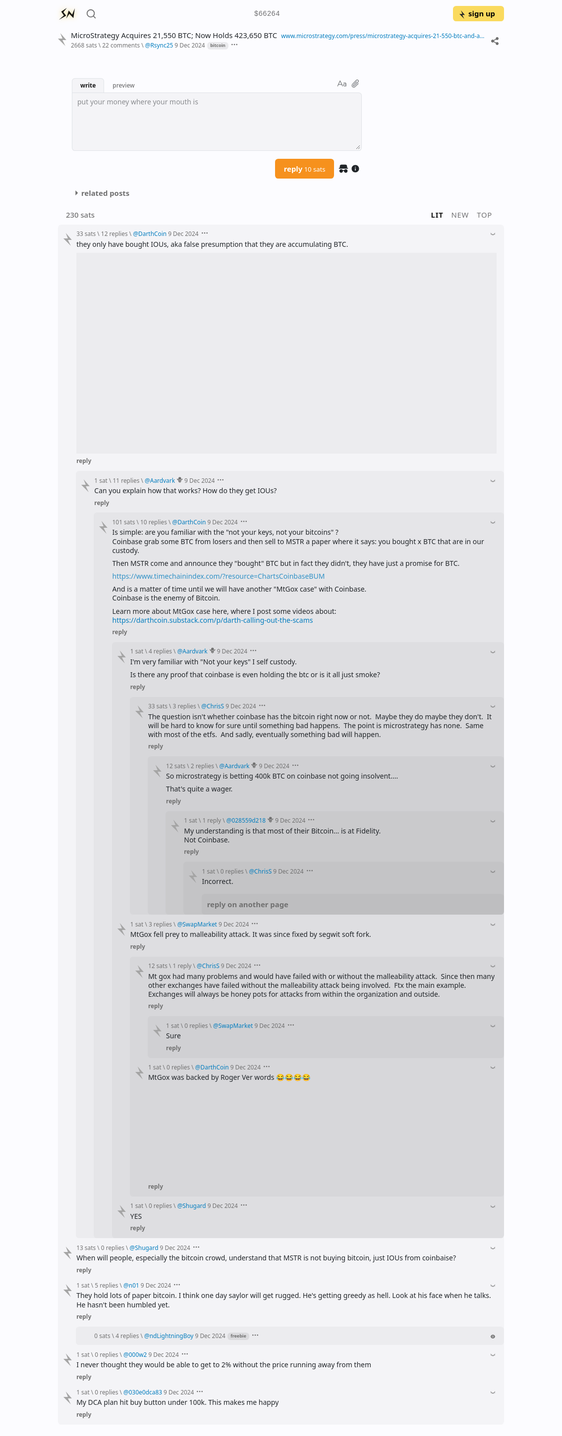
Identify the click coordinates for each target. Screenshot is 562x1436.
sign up (476, 13)
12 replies (114, 233)
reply (305, 169)
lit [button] (437, 215)
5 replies (106, 1285)
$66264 (267, 14)
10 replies (153, 522)
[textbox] (216, 121)
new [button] (460, 215)
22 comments (121, 45)
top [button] (484, 215)
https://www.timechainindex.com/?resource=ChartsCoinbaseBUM (218, 576)
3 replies (184, 706)
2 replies (202, 766)
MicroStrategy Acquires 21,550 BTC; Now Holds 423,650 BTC (174, 35)
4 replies (160, 651)
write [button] (88, 85)
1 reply (211, 820)
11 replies (126, 480)
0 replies (232, 871)
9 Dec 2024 (189, 45)
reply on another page (247, 904)
